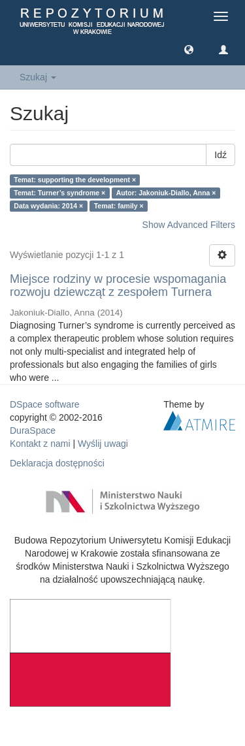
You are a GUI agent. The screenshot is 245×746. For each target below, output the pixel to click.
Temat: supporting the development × (75, 180)
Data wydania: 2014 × (48, 206)
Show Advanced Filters (188, 224)
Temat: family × (119, 206)
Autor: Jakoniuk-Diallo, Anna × (166, 193)
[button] (189, 49)
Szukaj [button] (38, 77)
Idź (220, 155)
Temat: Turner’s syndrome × (59, 193)
